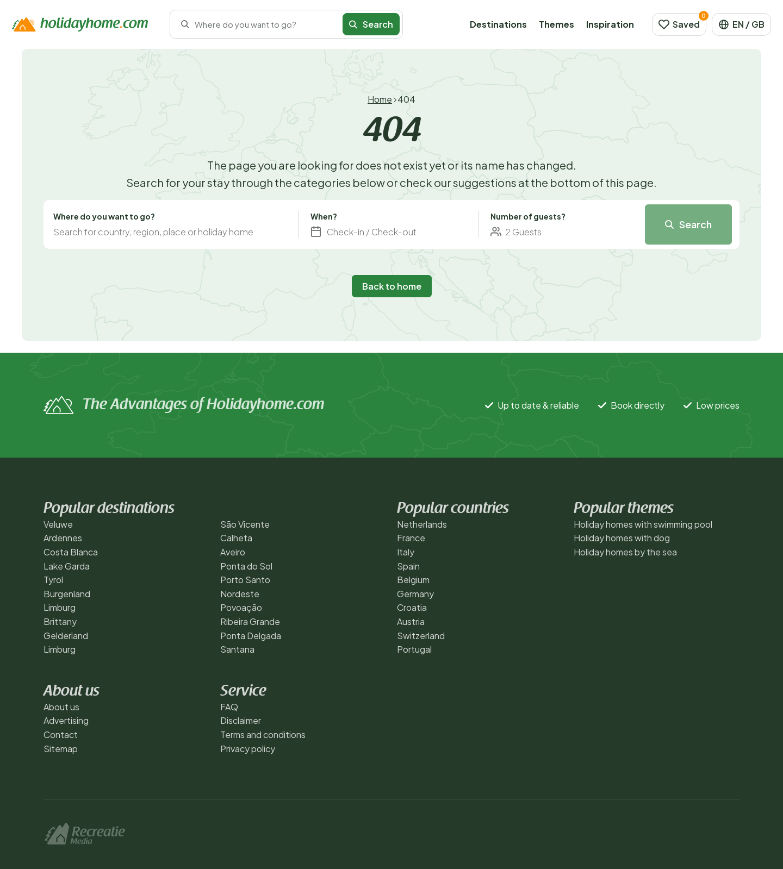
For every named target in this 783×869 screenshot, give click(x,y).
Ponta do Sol (246, 566)
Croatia (412, 607)
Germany (415, 593)
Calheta (236, 537)
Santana (237, 649)
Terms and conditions (263, 734)
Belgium (413, 579)
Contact (61, 734)
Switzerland (421, 635)
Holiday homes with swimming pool (643, 524)
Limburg (60, 607)
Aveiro (232, 552)
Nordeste (239, 593)
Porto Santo (245, 579)
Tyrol (53, 579)
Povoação (241, 607)
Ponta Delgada (250, 635)
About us (61, 706)
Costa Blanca (71, 552)
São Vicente (245, 524)
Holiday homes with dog (622, 537)
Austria (411, 621)
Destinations (498, 24)
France (411, 537)
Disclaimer (240, 720)
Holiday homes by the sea (625, 552)
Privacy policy (247, 748)
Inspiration (610, 24)
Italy (405, 552)
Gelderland (66, 635)
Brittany (60, 621)
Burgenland (67, 593)
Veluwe (58, 524)
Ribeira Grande (250, 621)
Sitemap (61, 748)
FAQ (229, 706)
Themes (556, 24)
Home (380, 99)
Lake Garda (67, 566)
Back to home (391, 286)
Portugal (414, 649)
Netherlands (422, 524)
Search (371, 24)
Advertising (66, 720)
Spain (408, 566)
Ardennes (63, 537)
